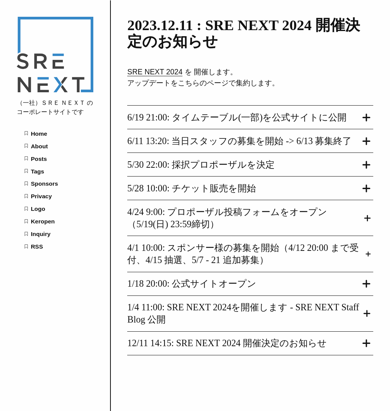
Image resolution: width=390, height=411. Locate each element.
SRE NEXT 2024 (154, 71)
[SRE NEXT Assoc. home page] (55, 90)
